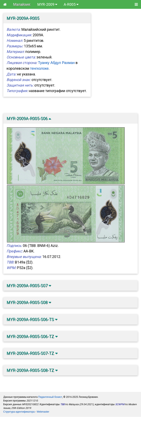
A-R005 (71, 4)
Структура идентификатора (19, 411)
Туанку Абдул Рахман (56, 63)
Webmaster (43, 411)
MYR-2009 (47, 4)
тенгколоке (39, 68)
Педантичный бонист (50, 397)
